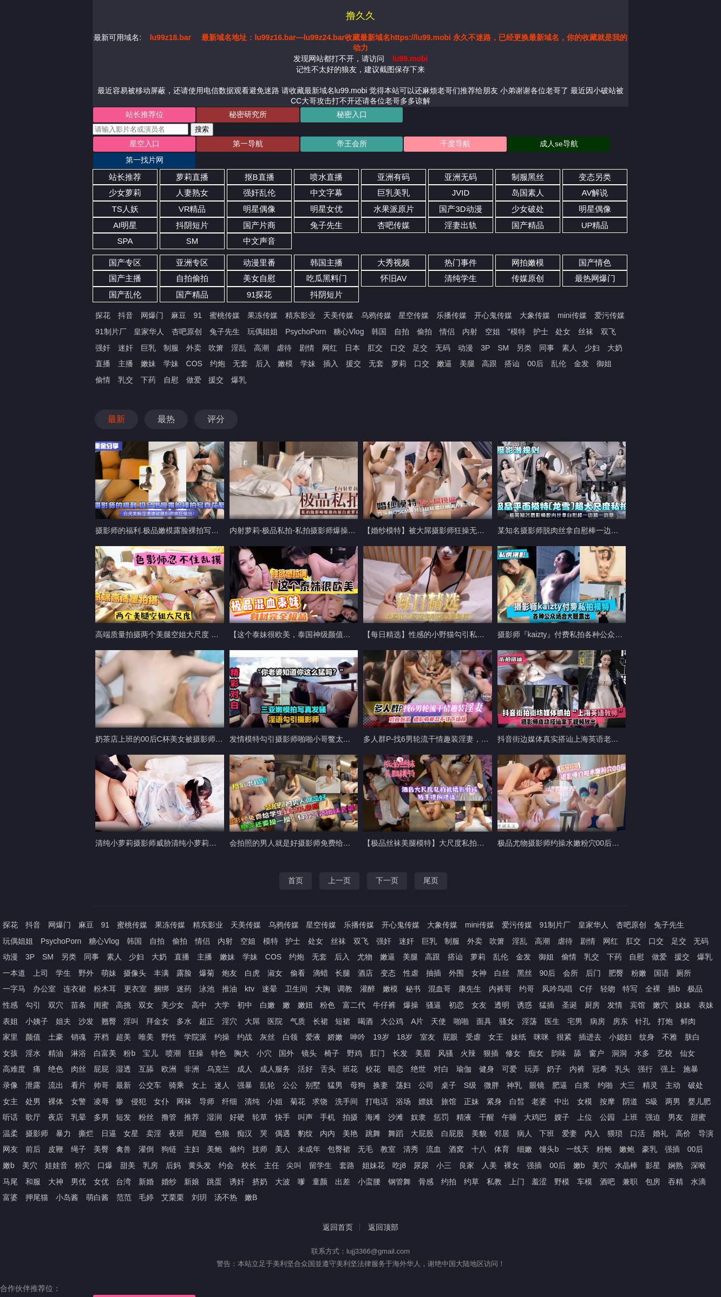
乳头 (622, 1054)
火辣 (468, 1038)
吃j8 (399, 1150)
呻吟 (357, 1022)
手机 (327, 1102)
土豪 (55, 1022)
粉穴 (82, 1150)
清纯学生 (460, 264)
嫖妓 (426, 1086)
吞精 (675, 1167)
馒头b (549, 1135)
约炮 (217, 349)
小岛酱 (67, 1182)
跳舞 (373, 1118)
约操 (222, 1022)
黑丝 (524, 958)
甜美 (127, 1150)
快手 (282, 1102)
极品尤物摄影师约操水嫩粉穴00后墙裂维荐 (570, 829)
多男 (101, 1102)
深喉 (698, 1150)
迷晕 (269, 974)
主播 (125, 349)
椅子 (331, 1038)
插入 (330, 349)
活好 (305, 1054)
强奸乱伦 (259, 178)
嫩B (251, 1182)
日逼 (108, 1118)
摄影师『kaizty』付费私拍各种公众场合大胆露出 (579, 620)
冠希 (599, 1054)
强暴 (244, 1070)
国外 (286, 1038)
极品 (695, 974)
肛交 (375, 333)
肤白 (692, 1022)
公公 (290, 1070)
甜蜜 (698, 1102)
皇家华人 (149, 317)
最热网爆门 (595, 264)
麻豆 (178, 301)
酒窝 (456, 1135)
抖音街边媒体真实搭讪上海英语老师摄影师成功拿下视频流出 (599, 724)
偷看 (297, 958)
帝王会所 (315, 145)
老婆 (539, 1086)
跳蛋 (214, 1167)
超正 (206, 1006)
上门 (517, 1167)
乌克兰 (218, 1054)
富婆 (10, 1182)
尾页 (430, 866)
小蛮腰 (369, 1167)
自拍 (401, 317)
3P (485, 333)
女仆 (161, 1086)
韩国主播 (326, 247)
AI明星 (125, 210)
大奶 (614, 333)
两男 (672, 1086)
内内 (327, 1118)
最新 (116, 405)
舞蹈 (395, 1118)
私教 (494, 1167)
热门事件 (460, 247)
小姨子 (36, 1006)
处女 (563, 317)
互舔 (146, 1054)
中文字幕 (326, 178)
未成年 (309, 1135)
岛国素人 (528, 178)
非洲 (191, 1054)
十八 (479, 1135)
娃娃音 (56, 1150)
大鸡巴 (535, 1102)
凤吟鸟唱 (557, 974)
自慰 (171, 365)
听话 (10, 1102)
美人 (282, 1135)
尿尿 (421, 1150)
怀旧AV (394, 264)
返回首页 (338, 1212)
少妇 (592, 333)
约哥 (526, 974)
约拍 (448, 1167)
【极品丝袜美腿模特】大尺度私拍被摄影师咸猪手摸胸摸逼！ (465, 829)
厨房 (592, 990)
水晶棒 (626, 1150)
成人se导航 (493, 145)
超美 (123, 1022)
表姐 (10, 1006)
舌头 (328, 1054)
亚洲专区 (192, 247)
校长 (249, 1150)
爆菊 (206, 958)
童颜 (319, 1167)
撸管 (168, 1102)
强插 (672, 1135)
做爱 (193, 365)
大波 (282, 1167)
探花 (102, 301)
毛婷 (146, 1182)
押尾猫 (36, 1182)
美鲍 (214, 1135)
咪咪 (541, 1022)
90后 (547, 958)
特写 (630, 974)
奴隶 (418, 1102)
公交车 (150, 1070)
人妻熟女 (192, 178)
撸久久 (360, 15)
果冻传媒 (262, 301)
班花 (350, 1054)
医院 (275, 1006)
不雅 (669, 1022)
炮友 (229, 958)
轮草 (259, 1102)
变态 (388, 958)
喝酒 (365, 1006)
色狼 (222, 1118)
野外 (86, 958)
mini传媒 (572, 301)
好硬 (237, 1102)
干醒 (486, 1102)
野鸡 (354, 1038)
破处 (695, 1070)
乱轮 (267, 1070)
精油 (55, 1038)
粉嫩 (638, 958)
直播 (102, 349)
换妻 (380, 1070)
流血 (433, 1135)
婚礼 (660, 1118)
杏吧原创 (187, 317)
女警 (78, 1086)
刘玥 (199, 1182)
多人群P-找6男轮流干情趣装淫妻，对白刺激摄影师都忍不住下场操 (475, 724)
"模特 (517, 317)
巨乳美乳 (393, 178)
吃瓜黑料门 (326, 264)
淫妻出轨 (460, 210)
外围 (456, 958)
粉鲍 (604, 1135)
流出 (55, 1070)
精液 (463, 1102)
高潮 (261, 333)
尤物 (364, 942)
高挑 (123, 990)
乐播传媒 (451, 301)
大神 (55, 1167)
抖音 (125, 301)
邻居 (501, 1118)
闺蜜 (101, 990)
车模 (584, 1167)
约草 (471, 1167)
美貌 (479, 1118)
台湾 (123, 1167)
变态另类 (595, 162)
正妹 (471, 1086)
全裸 (652, 974)
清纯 (252, 1086)
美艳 (350, 1118)
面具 (483, 1006)
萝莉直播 (192, 162)
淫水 (33, 1038)
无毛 (365, 1135)
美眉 (422, 1038)
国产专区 (125, 247)
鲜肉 (688, 1006)
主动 (672, 1070)
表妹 (705, 990)
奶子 (554, 1054)
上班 (630, 1102)
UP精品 (595, 210)
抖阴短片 (192, 210)
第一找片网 (582, 145)
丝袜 (585, 317)
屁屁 (101, 1054)
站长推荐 (125, 162)
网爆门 (152, 301)
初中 (244, 990)
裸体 (55, 1086)
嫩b (9, 1150)
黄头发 (199, 1150)
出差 (342, 1167)
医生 (552, 1006)
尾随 (199, 1118)
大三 (627, 1070)
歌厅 (33, 1102)
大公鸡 (392, 1006)
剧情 (306, 333)
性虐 (410, 958)
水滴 (698, 1167)
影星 (652, 1150)
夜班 (176, 1118)
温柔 (10, 1118)
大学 (222, 990)
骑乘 (176, 1070)
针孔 (642, 1006)
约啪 (605, 1070)
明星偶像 (259, 194)
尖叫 (293, 1150)
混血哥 (439, 974)
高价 (683, 1118)
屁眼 (450, 1022)
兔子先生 (326, 210)
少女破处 (528, 194)
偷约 (237, 1135)
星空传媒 (413, 301)
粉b (129, 1038)
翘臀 (108, 1006)
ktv (249, 974)
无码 (442, 333)
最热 (166, 405)
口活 (637, 1118)
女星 (131, 1118)
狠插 (491, 1038)
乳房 (150, 1150)
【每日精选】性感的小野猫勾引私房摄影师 (435, 620)
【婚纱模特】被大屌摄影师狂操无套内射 (431, 515)
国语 (661, 958)
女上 (199, 1070)
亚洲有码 (393, 162)
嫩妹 (148, 349)
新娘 (191, 1167)
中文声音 (259, 226)
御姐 (604, 349)
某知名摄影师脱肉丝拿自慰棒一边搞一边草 (569, 515)
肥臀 (616, 958)
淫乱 (238, 333)
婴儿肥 (699, 1086)
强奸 (102, 333)
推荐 (191, 1102)
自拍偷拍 (192, 264)
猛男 (335, 1070)
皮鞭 (55, 1135)
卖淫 (153, 1118)
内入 (592, 1118)
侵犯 (138, 1086)
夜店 (55, 1102)
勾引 (33, 990)
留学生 (320, 1150)
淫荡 (529, 1006)
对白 (441, 1054)
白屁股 (452, 1118)
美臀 (101, 1135)
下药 (148, 365)
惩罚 (441, 1102)
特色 (218, 1038)
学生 (63, 958)
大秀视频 (393, 247)
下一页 (387, 866)
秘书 (413, 974)
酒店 (365, 958)
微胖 (491, 1070)
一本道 (14, 958)
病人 (524, 1118)
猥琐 (614, 1118)
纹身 (646, 1022)
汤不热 (225, 1182)
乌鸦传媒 (376, 301)
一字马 (14, 974)
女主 (10, 1086)
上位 (584, 1102)
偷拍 (424, 317)
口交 (397, 333)
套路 (347, 1150)
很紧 (564, 1022)
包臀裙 (338, 1135)
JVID (461, 178)
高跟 (489, 349)
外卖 (193, 333)
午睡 (509, 1102)
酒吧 (607, 1167)
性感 (10, 990)
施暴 (690, 1054)
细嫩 (524, 1135)
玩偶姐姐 (262, 317)
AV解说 (595, 178)
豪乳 (649, 1135)
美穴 (29, 1150)
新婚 (146, 1167)
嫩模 (285, 349)
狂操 (196, 1038)
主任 (271, 1150)
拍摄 (350, 1102)
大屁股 (422, 1118)
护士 (540, 317)
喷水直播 (326, 162)
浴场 (403, 1086)
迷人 (222, 1070)
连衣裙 (74, 974)
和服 (33, 1167)
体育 (501, 1135)
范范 (124, 1182)
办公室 (44, 974)
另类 (524, 333)
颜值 (33, 1022)
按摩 (607, 1086)
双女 (146, 990)
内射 (469, 317)
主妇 (191, 1135)
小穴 (264, 1038)
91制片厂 (111, 317)
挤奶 (259, 1167)
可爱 (509, 1054)
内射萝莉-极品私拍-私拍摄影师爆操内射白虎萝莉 (312, 515)
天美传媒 (338, 301)
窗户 (596, 1038)
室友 (427, 1022)
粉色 (327, 990)
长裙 (320, 1006)
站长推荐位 (137, 115)
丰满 (161, 958)
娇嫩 (335, 1022)
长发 (400, 1038)
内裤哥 (500, 974)
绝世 (418, 1054)
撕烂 (86, 1118)
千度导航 (404, 145)
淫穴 (229, 1006)
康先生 (469, 974)
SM (192, 226)
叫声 (305, 1102)
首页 (295, 866)
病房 (597, 1006)
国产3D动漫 (460, 194)
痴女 (535, 1038)
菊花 (297, 1086)
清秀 (410, 1135)
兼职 (630, 1167)
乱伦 (558, 349)
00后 (535, 349)
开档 (101, 1022)
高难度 (14, 1054)
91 (198, 301)
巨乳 (148, 333)
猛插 (546, 990)
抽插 (433, 958)
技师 (259, 1135)
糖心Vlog (348, 317)
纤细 (229, 1086)
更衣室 (135, 974)
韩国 (378, 317)
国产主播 (125, 264)
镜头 (309, 1038)
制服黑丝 (528, 162)
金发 (581, 349)
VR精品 (192, 194)
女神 (479, 958)
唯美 (146, 1022)
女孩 (10, 1038)
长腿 (342, 958)
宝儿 (150, 1038)
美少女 (172, 990)
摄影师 (36, 1118)
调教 (344, 974)
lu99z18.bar (170, 37)
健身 (486, 1054)
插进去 (590, 1022)
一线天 (577, 1135)
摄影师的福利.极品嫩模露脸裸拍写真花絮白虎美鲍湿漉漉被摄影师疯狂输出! (222, 515)
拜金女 (157, 1006)
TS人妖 (125, 194)
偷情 (102, 365)
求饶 (319, 1086)
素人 (569, 333)
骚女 (506, 1006)
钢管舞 (399, 1167)
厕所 (683, 958)
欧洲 (168, 1054)
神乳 (514, 1070)
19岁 (381, 1022)
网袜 (184, 1086)
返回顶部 (383, 1212)
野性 (168, 1022)
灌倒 (146, 1135)
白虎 (252, 958)
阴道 (630, 1086)
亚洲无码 (460, 162)
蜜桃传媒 (224, 301)
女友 (479, 990)
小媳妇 (620, 1022)
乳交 (125, 365)
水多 (642, 1038)
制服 (171, 333)
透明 (501, 990)
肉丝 (78, 1054)
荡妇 (403, 1070)
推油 (229, 974)
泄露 (33, 1070)
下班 (546, 1118)
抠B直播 (259, 162)
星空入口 (137, 145)
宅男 (574, 1006)
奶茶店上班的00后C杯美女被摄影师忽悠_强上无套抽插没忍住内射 (206, 724)
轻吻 (607, 974)
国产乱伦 (125, 279)
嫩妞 (305, 990)
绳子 (78, 1135)
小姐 (275, 1086)
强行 (645, 1054)
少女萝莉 (125, 178)
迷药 (184, 974)
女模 (584, 1086)
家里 (10, 1022)
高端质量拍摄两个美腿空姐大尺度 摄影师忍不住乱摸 (183, 620)
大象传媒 (535, 301)
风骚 (445, 1038)
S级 (470, 1070)
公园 (607, 1102)
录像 (10, 1070)
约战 (244, 1022)
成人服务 (275, 1054)
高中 (199, 990)
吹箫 (216, 333)
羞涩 (539, 1167)
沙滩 (395, 1102)
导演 (705, 1118)
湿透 (123, 1054)
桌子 (448, 1070)
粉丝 (146, 1102)
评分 (216, 405)
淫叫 (131, 1006)
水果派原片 (393, 194)
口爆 (105, 1150)
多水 (184, 1006)
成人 (244, 1054)
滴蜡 (320, 958)
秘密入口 (315, 115)
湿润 (214, 1102)
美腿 (467, 349)
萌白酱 (97, 1182)
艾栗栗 (172, 1182)
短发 (123, 1102)
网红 (329, 333)
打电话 (376, 1086)
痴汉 (244, 1118)
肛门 (377, 1038)
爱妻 (569, 1118)
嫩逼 (444, 349)
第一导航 (226, 145)
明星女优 (326, 194)
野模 (561, 1167)
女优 (101, 1167)
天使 (438, 1006)
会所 (570, 958)
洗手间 (346, 1086)
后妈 (173, 1150)
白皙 (517, 1086)
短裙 (342, 1006)
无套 (240, 349)
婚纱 (168, 1167)
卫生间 (296, 974)
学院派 (195, 1022)
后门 (593, 958)
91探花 (259, 279)
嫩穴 (660, 990)
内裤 (577, 1054)
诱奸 (237, 1167)
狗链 (168, 1135)
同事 (546, 333)
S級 (651, 1086)
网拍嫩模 (528, 247)
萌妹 (108, 958)
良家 (466, 1150)
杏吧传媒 (393, 210)
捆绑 (161, 974)
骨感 (426, 1167)
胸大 (241, 1038)
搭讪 (512, 349)
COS (194, 349)
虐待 (284, 333)
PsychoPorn (305, 317)
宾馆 (637, 990)
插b (674, 974)
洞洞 (619, 1038)
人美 (489, 1150)
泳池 (206, 974)
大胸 (322, 974)
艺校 (664, 1038)
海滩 (373, 1102)
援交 (353, 349)
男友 (675, 1102)
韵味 (558, 1038)
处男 (33, 1086)
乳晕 (78, 1102)
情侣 (447, 317)
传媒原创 (528, 264)
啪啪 (461, 1006)
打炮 (665, 1006)
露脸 (184, 958)
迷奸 (125, 333)
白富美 (105, 1038)
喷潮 (173, 1038)
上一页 (339, 866)
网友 (10, 1135)
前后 (33, 1135)
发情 (614, 990)
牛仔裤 (384, 990)
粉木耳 (105, 974)
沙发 (86, 1006)
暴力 (63, 1118)
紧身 (494, 1086)
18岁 (405, 1022)
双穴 (55, 990)
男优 (78, 1167)
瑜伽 (463, 1054)
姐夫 (63, 1006)
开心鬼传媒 (493, 301)
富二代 (354, 990)
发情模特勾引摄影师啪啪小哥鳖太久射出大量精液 (313, 724)
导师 (206, 1086)
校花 (373, 1054)
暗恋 (395, 1054)
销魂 (78, 1022)
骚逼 (433, 990)
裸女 (511, 1150)
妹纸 (518, 1022)
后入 (263, 349)
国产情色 (595, 247)
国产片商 (259, 210)
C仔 (585, 974)
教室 (388, 1135)
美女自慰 (259, 264)
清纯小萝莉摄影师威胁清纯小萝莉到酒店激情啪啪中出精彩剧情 (201, 829)
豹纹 (305, 1118)
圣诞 (569, 990)
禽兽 (123, 1135)
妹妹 (683, 990)
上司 (40, 958)
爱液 (312, 1022)
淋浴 (78, 1038)
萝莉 (399, 349)
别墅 (312, 1070)
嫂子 (561, 1102)
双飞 (608, 317)
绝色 (55, 1054)
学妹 (171, 349)
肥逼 (559, 1070)
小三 (443, 1150)
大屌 (252, 1006)
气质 (297, 1006)
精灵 (650, 1070)
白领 (290, 1022)
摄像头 (134, 958)
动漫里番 (259, 247)
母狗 (357, 1070)
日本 (352, 333)
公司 (426, 1070)
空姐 (492, 317)
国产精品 (528, 210)
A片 (417, 1006)
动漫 (465, 333)
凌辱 (101, 1086)
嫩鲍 (626, 1135)
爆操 (410, 990)
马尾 (10, 1167)
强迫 (652, 1102)
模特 (270, 926)
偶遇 (282, 1118)
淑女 (275, 958)
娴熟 (675, 1150)
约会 (226, 1150)
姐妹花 (373, 1150)
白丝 (501, 958)
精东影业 (300, 301)
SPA (125, 226)
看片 (78, 1070)
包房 (652, 1167)
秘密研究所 (226, 115)
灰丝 (267, 1022)
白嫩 (267, 990)
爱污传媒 (609, 301)
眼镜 (537, 1070)
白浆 (582, 1070)
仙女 (687, 1038)
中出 (561, 1086)
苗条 (78, 990)
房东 (620, 1006)
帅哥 (101, 1070)
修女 (513, 1038)
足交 (420, 333)
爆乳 (238, 365)
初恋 (456, 990)
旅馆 (448, 1086)
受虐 (473, 1022)
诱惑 (524, 990)
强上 (668, 1054)
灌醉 (367, 974)
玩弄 (532, 1054)
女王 (495, 1022)
